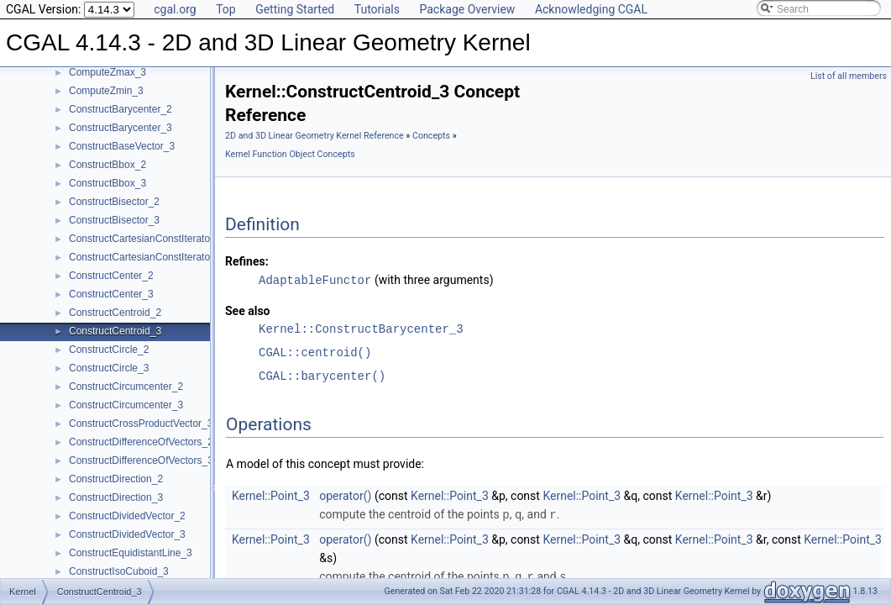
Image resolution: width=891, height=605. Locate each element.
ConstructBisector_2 (114, 202)
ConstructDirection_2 (116, 479)
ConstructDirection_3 (116, 497)
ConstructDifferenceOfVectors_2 (141, 442)
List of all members (848, 76)
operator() (345, 495)
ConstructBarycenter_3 (120, 128)
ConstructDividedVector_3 (127, 534)
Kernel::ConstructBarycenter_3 (361, 328)
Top (226, 9)
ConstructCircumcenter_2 (126, 386)
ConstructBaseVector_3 (122, 146)
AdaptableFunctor (315, 279)
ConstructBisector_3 (114, 220)
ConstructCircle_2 (109, 349)
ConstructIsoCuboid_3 (119, 571)
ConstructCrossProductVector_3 (140, 423)
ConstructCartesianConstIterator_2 (146, 239)
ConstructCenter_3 (111, 294)
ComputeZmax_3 (107, 72)
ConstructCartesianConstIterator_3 (146, 257)
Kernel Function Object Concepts (290, 154)
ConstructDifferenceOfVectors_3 (141, 460)
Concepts (431, 135)
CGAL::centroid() (315, 352)
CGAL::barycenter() (322, 375)
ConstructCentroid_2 (115, 312)
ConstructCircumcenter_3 (126, 405)
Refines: (247, 261)
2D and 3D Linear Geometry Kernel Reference (314, 135)
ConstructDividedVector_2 (127, 516)
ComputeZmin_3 (106, 91)
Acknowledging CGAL (591, 9)
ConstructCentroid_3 (115, 331)
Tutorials (377, 9)
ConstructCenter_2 (111, 275)
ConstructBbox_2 (107, 165)
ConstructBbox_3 (107, 183)
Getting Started (294, 9)
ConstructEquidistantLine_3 (130, 553)
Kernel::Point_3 (271, 495)
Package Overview (467, 9)
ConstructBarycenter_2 (120, 109)
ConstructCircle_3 (109, 368)
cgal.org (175, 9)
